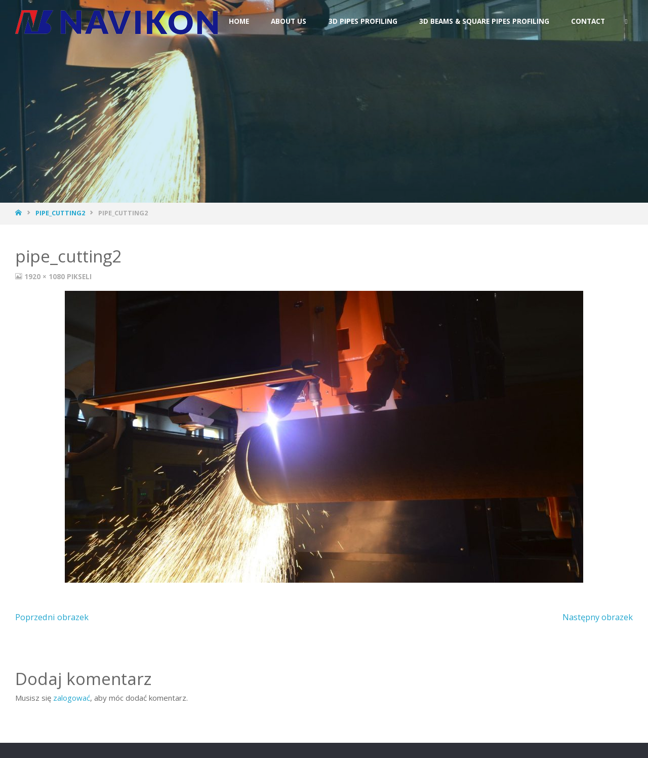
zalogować (71, 698)
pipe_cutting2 (60, 212)
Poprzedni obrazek (52, 617)
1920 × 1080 (45, 276)
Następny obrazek (597, 617)
